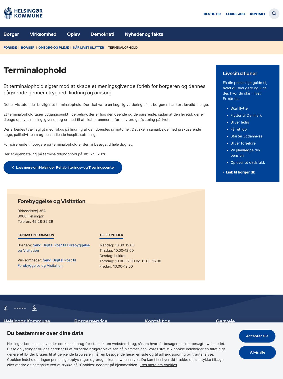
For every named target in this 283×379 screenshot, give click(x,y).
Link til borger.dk (240, 172)
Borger (11, 34)
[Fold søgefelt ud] (274, 13)
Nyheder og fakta (144, 34)
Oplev (73, 34)
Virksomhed (43, 34)
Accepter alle (258, 336)
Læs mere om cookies (158, 365)
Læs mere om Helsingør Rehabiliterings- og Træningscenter (65, 167)
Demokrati (102, 34)
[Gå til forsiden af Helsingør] (23, 13)
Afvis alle (257, 352)
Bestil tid (212, 14)
